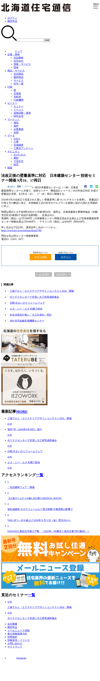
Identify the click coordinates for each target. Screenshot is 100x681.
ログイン (12, 18)
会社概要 (12, 624)
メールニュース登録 (18, 630)
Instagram (16, 658)
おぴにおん (20, 154)
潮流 (16, 122)
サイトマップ (14, 646)
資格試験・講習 (22, 113)
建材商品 (18, 77)
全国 (16, 132)
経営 (16, 164)
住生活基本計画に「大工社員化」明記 (31, 314)
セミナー (12, 103)
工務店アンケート (23, 148)
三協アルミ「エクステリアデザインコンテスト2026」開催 (42, 291)
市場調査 (18, 145)
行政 (9, 87)
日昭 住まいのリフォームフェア (27, 303)
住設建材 (18, 57)
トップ (14, 51)
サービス (18, 80)
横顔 (16, 158)
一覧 (39, 475)
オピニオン (13, 151)
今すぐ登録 (40, 257)
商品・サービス (16, 70)
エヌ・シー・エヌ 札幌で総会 (26, 308)
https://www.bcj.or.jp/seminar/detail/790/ (21, 230)
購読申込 (12, 21)
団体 (16, 67)
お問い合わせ (14, 643)
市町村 (17, 96)
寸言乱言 (18, 161)
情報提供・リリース (18, 640)
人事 (16, 141)
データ (11, 135)
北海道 (17, 93)
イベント (18, 109)
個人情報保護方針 (17, 633)
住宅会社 (18, 61)
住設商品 (18, 74)
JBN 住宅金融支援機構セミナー (27, 320)
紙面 (9, 167)
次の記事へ (44, 274)
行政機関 (18, 100)
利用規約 (12, 637)
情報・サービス (22, 64)
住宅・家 (18, 83)
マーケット (13, 119)
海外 (16, 126)
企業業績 (18, 129)
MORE (22, 411)
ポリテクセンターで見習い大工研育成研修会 (34, 297)
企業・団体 (13, 54)
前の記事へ (61, 274)
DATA (17, 138)
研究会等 (18, 116)
